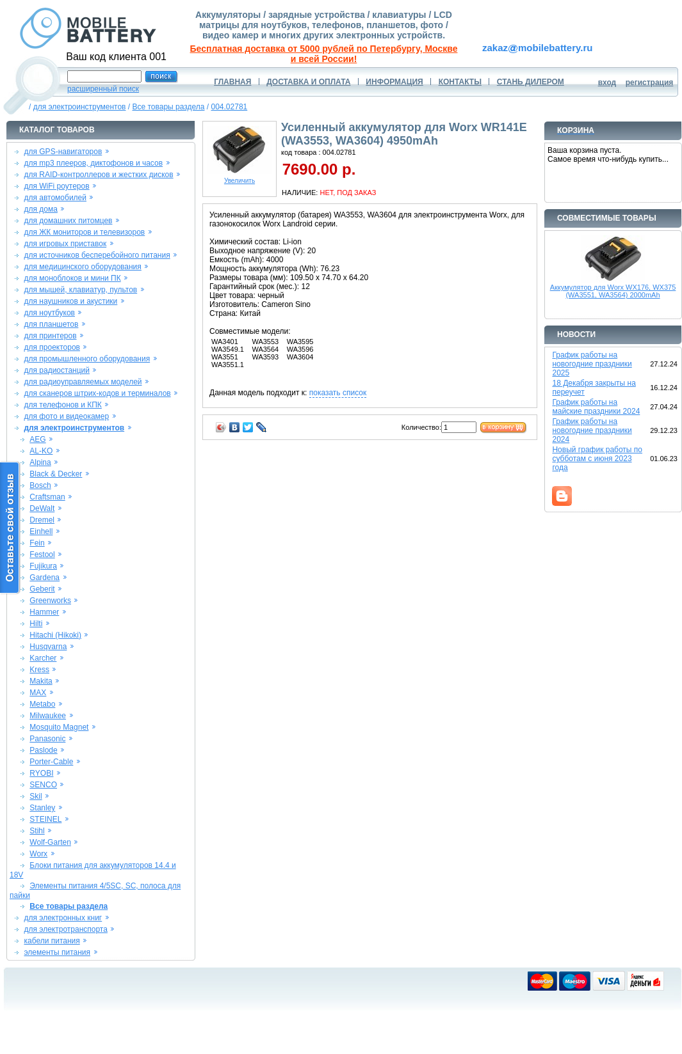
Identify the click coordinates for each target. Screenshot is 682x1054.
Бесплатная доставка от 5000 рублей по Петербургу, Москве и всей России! (324, 53)
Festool (41, 554)
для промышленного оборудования (87, 358)
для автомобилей (55, 197)
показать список (337, 392)
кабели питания (51, 940)
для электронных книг (63, 917)
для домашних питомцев (68, 220)
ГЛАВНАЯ (232, 81)
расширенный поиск (103, 88)
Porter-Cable (51, 761)
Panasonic (47, 738)
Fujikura (43, 566)
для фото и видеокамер (66, 416)
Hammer (44, 612)
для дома (40, 209)
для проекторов (52, 347)
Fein (36, 543)
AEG (37, 439)
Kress (39, 669)
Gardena (44, 577)
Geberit (41, 589)
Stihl (36, 830)
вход (607, 82)
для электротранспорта (65, 929)
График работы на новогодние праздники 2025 (591, 363)
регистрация (650, 82)
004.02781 (229, 106)
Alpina (40, 462)
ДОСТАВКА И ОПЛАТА (308, 81)
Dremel (41, 519)
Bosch (40, 485)
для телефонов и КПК (62, 404)
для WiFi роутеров (56, 186)
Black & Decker (55, 473)
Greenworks (50, 600)
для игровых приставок (65, 243)
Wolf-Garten (49, 842)
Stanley (42, 807)
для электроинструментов (79, 106)
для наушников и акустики (70, 301)
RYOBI (41, 773)
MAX (37, 692)
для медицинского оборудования (82, 266)
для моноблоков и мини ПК (72, 278)
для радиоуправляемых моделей (83, 381)
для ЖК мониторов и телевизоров (84, 232)
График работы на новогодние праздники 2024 (591, 430)
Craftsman (47, 496)
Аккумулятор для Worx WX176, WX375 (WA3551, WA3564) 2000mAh (613, 291)
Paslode (43, 750)
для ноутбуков (49, 312)
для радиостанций (57, 370)
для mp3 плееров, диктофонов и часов (93, 163)
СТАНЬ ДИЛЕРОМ (530, 81)
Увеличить (239, 177)
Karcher (42, 658)
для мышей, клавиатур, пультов (80, 289)
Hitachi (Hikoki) (55, 635)
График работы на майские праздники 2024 (596, 407)
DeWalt (41, 508)
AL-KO (41, 450)
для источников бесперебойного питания (97, 255)
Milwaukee (47, 715)
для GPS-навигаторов (63, 151)
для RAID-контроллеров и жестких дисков (98, 174)
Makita (40, 681)
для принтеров (50, 335)
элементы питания (57, 952)
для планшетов (51, 324)
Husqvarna (48, 646)
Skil (35, 796)
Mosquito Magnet (58, 727)
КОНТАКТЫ (460, 81)
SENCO (43, 784)
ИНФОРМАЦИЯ (394, 81)
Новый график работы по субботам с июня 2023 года (597, 458)
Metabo (42, 704)
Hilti (35, 623)
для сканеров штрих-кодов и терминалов (97, 393)
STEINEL (45, 819)
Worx (38, 853)
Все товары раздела (168, 106)
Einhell (41, 531)
